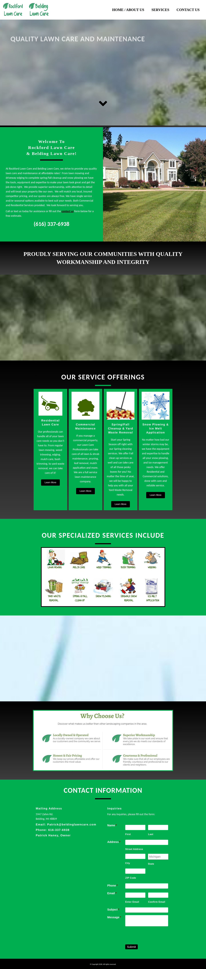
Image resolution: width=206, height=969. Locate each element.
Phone (112, 885)
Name (112, 825)
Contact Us (188, 10)
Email (112, 893)
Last (150, 834)
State (151, 863)
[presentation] (147, 934)
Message (114, 917)
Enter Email (132, 902)
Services (160, 10)
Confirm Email (156, 902)
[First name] (135, 827)
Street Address (134, 849)
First (128, 834)
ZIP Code (130, 878)
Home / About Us (128, 10)
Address (113, 841)
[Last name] (158, 827)
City (127, 863)
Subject (113, 909)
